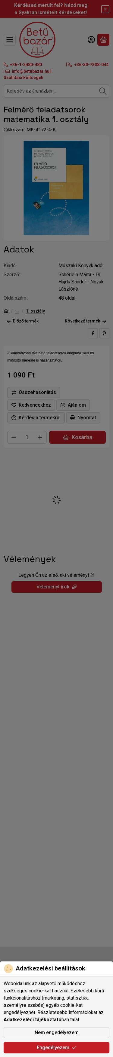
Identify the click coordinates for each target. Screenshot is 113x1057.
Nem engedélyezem (57, 1032)
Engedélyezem (57, 1047)
